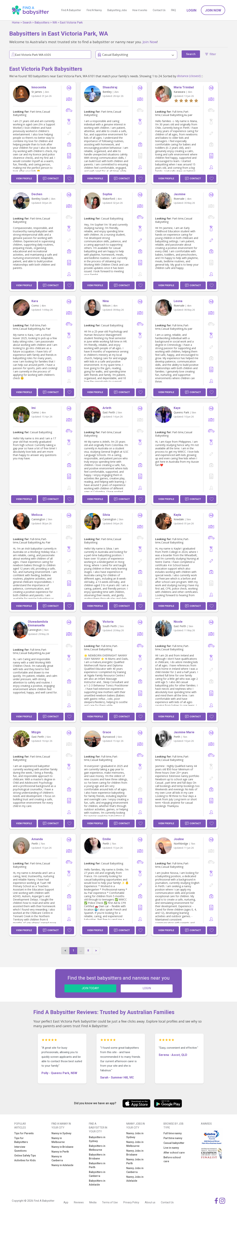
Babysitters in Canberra (97, 1174)
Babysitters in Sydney (97, 1139)
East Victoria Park (71, 22)
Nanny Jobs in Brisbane (134, 1152)
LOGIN (147, 988)
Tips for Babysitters (21, 1140)
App (66, 1202)
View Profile (24, 178)
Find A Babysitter (71, 10)
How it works (139, 10)
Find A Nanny (94, 10)
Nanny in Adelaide (62, 1165)
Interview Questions (20, 1148)
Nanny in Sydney (61, 1133)
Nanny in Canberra (57, 1158)
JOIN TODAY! (90, 988)
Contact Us (159, 10)
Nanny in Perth (60, 1151)
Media (92, 1202)
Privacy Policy (131, 1202)
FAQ (173, 10)
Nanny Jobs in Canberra (134, 1170)
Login (191, 10)
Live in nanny (171, 1147)
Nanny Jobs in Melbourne (134, 1144)
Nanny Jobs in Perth (134, 1161)
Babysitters (41, 22)
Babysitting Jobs (117, 10)
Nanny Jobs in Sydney (134, 1135)
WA (54, 22)
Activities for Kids (25, 1160)
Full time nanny (172, 1133)
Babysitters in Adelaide (97, 1182)
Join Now (213, 10)
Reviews (79, 1202)
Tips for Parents (24, 1133)
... (81, 950)
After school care (174, 1152)
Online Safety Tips (25, 1155)
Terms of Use (110, 1202)
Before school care (172, 1159)
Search (27, 22)
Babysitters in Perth (97, 1165)
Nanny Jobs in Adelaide (134, 1178)
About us (150, 1202)
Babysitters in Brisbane (97, 1156)
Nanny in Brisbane (62, 1146)
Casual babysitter (173, 1142)
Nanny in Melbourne (58, 1140)
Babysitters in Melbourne (97, 1147)
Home (16, 22)
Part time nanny (172, 1138)
